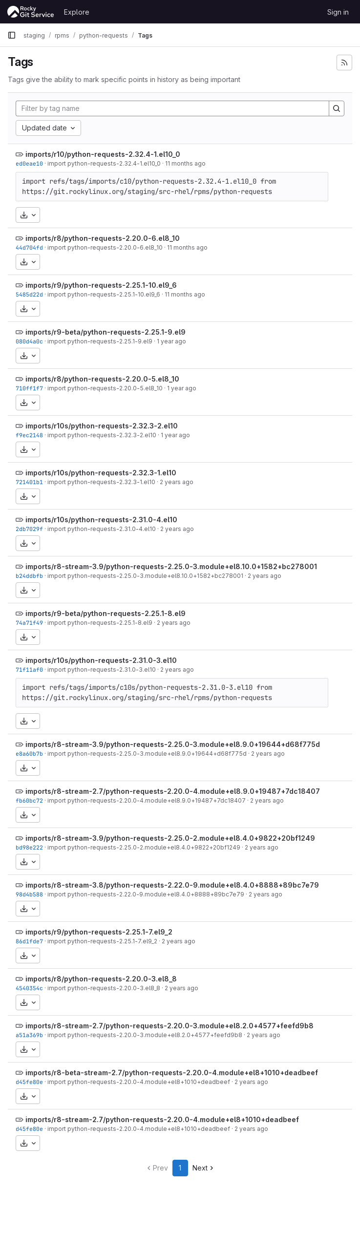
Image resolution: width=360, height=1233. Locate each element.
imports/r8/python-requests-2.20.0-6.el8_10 (102, 238)
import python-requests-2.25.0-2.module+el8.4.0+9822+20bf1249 (143, 847)
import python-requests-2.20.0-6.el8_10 (105, 247)
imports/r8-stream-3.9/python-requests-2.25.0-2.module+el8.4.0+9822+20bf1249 (170, 838)
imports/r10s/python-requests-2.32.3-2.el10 (101, 426)
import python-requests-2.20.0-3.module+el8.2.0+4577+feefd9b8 (144, 1035)
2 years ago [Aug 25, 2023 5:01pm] (181, 988)
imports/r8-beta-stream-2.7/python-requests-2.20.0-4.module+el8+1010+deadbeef (171, 1072)
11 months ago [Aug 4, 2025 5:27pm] (185, 294)
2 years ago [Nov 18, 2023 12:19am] (268, 753)
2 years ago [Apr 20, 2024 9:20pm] (174, 622)
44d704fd (29, 247)
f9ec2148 (29, 435)
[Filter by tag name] (172, 108)
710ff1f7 (29, 388)
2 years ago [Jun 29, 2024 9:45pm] (176, 482)
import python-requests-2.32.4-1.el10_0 (104, 163)
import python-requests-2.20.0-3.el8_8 (103, 988)
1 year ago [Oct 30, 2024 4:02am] (175, 435)
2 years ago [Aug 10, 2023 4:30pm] (251, 1081)
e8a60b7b (29, 753)
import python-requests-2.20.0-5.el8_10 (105, 388)
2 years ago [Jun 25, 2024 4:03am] (177, 528)
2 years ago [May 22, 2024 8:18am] (264, 575)
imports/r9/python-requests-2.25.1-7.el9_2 (98, 932)
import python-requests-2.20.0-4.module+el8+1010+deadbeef (138, 1081)
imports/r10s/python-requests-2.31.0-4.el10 (101, 519)
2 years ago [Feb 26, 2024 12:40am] (177, 669)
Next (203, 1168)
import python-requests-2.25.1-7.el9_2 (102, 941)
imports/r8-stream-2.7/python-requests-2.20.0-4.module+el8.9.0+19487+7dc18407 (172, 791)
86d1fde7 (29, 941)
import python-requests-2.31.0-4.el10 (101, 528)
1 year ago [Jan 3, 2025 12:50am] (181, 388)
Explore (76, 12)
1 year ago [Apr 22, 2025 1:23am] (171, 341)
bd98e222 (29, 847)
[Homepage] (30, 12)
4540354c (29, 988)
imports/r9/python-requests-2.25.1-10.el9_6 (101, 285)
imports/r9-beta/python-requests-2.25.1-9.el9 (105, 332)
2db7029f (29, 528)
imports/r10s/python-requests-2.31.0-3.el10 (101, 660)
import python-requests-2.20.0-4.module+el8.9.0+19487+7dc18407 (146, 800)
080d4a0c (29, 341)
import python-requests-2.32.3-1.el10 (101, 482)
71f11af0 (29, 669)
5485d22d (29, 294)
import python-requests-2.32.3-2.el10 (101, 435)
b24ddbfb (29, 575)
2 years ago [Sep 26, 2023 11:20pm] (178, 941)
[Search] (336, 108)
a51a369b (29, 1035)
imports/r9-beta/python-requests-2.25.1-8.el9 (105, 613)
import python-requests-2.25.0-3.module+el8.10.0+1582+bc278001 (145, 575)
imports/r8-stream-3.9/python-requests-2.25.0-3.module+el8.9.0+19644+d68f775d (172, 744)
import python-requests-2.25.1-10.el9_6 (103, 294)
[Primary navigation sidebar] (12, 35)
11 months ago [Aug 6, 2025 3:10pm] (187, 247)
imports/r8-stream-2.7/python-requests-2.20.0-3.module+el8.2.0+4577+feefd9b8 (169, 1025)
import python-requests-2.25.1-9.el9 (99, 341)
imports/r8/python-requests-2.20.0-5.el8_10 (102, 379)
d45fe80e (29, 1081)
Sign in (338, 12)
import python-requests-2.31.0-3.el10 (101, 669)
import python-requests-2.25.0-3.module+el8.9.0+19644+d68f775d (147, 753)
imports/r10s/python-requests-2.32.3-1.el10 (100, 472)
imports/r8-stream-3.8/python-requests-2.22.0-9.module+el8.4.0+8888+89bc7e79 (172, 885)
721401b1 (29, 482)
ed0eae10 (29, 163)
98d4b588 (29, 894)
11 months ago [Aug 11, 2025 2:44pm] (185, 163)
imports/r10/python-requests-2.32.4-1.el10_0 (102, 154)
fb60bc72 (29, 800)
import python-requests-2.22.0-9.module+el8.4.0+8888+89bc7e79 (145, 894)
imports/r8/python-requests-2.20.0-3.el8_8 (101, 979)
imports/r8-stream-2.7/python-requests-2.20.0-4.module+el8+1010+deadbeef (162, 1119)
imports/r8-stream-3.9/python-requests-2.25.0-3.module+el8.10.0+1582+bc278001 (171, 566)
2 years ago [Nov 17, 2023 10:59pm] (267, 800)
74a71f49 (29, 622)
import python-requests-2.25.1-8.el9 (99, 622)
